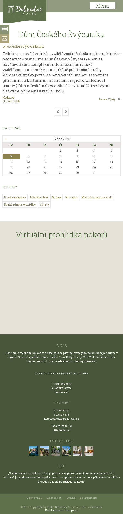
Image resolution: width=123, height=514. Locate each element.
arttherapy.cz (69, 510)
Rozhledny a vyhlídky (20, 204)
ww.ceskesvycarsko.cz (23, 46)
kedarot (8, 97)
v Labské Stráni (62, 388)
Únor (10, 101)
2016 (17, 101)
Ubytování (34, 497)
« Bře (6, 139)
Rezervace (54, 497)
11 (4, 101)
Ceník (70, 497)
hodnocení (61, 392)
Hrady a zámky (15, 197)
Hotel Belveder (61, 384)
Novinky (71, 197)
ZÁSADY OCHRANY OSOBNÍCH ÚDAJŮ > (61, 373)
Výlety (111, 99)
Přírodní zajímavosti (97, 197)
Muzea (103, 99)
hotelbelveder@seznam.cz (61, 418)
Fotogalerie (88, 497)
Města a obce (39, 197)
